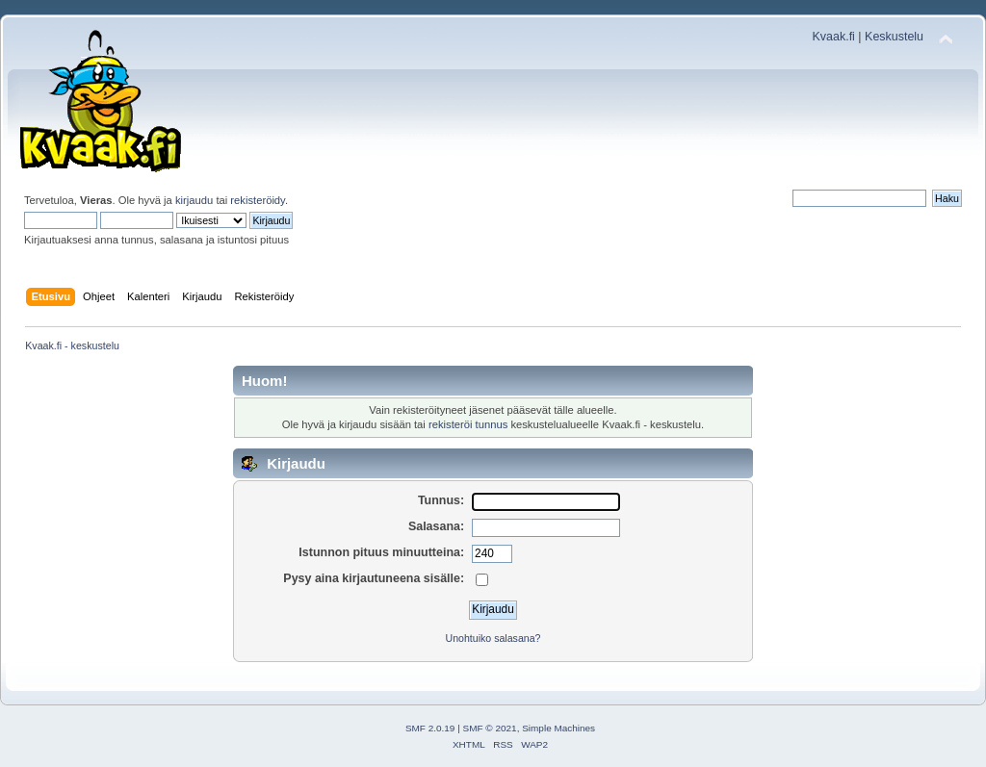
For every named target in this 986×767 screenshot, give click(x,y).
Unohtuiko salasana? (493, 638)
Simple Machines (558, 728)
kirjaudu (194, 200)
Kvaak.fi (834, 36)
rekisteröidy (257, 200)
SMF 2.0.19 (430, 728)
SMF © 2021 (490, 728)
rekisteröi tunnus (467, 424)
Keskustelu (894, 36)
